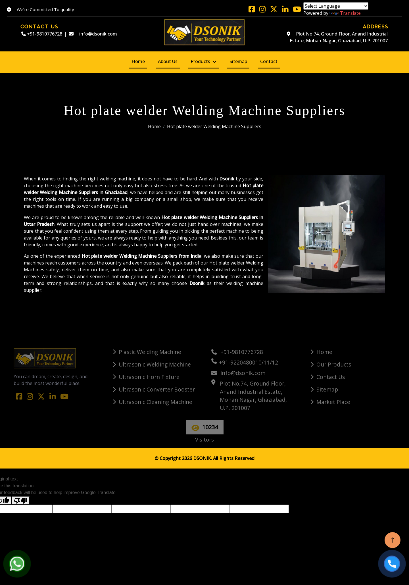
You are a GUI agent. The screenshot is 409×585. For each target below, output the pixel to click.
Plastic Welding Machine (150, 352)
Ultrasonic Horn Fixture (149, 377)
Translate (345, 13)
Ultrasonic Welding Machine (155, 364)
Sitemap (238, 61)
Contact (268, 61)
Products (200, 61)
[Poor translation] (21, 500)
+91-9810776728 (41, 34)
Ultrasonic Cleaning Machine (155, 402)
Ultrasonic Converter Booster (157, 389)
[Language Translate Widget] (335, 6)
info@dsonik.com (93, 34)
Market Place (333, 402)
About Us (168, 61)
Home (138, 61)
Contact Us (330, 377)
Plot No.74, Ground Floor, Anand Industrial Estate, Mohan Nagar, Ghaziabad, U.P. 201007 (337, 37)
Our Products (333, 364)
